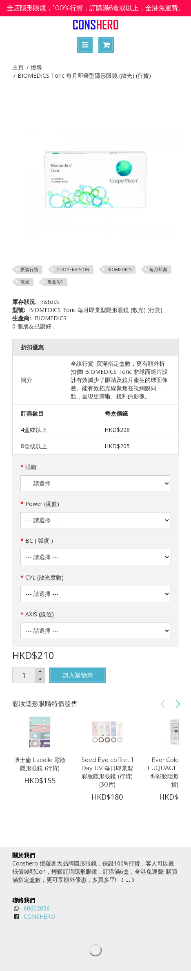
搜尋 (36, 67)
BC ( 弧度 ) (39, 540)
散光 (24, 282)
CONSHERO (39, 916)
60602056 (37, 908)
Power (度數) (42, 504)
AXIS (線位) (39, 614)
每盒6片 (55, 282)
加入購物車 (77, 675)
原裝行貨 (29, 269)
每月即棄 (158, 269)
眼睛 (31, 467)
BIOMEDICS (119, 269)
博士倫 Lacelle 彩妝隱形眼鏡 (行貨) (40, 764)
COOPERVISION (72, 269)
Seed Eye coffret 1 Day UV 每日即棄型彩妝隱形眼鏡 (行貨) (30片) (107, 772)
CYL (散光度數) (44, 577)
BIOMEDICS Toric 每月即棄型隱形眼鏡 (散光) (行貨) (84, 75)
